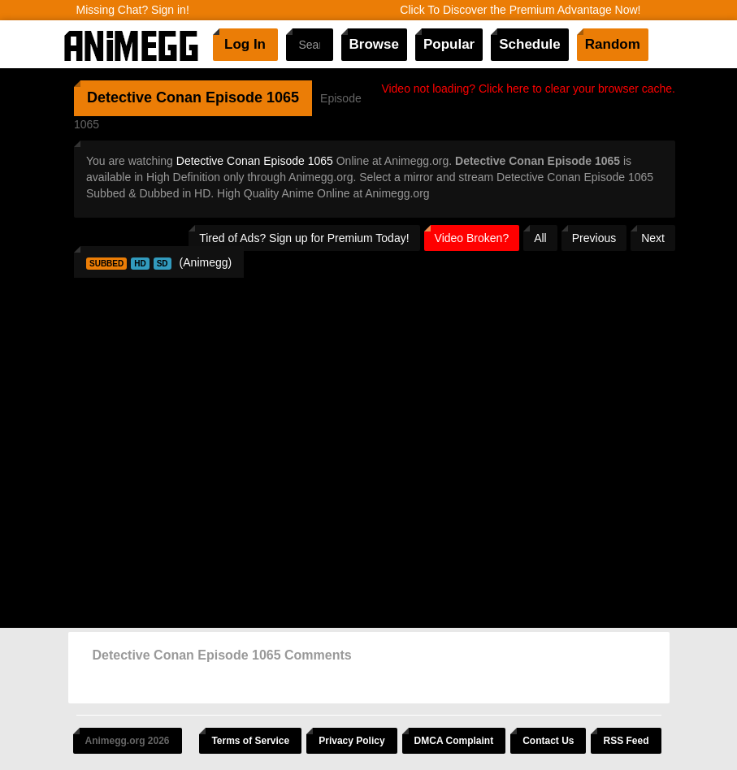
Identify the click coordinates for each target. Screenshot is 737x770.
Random (612, 44)
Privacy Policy (351, 740)
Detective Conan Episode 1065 (254, 160)
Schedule (530, 44)
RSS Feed (625, 740)
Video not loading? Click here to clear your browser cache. (528, 88)
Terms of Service (250, 740)
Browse (374, 44)
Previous (594, 237)
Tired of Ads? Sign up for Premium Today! (304, 237)
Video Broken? (472, 237)
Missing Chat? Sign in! (132, 9)
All (540, 237)
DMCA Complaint (454, 740)
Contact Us (548, 740)
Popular (449, 44)
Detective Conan (144, 97)
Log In (245, 44)
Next (653, 237)
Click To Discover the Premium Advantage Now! (520, 9)
